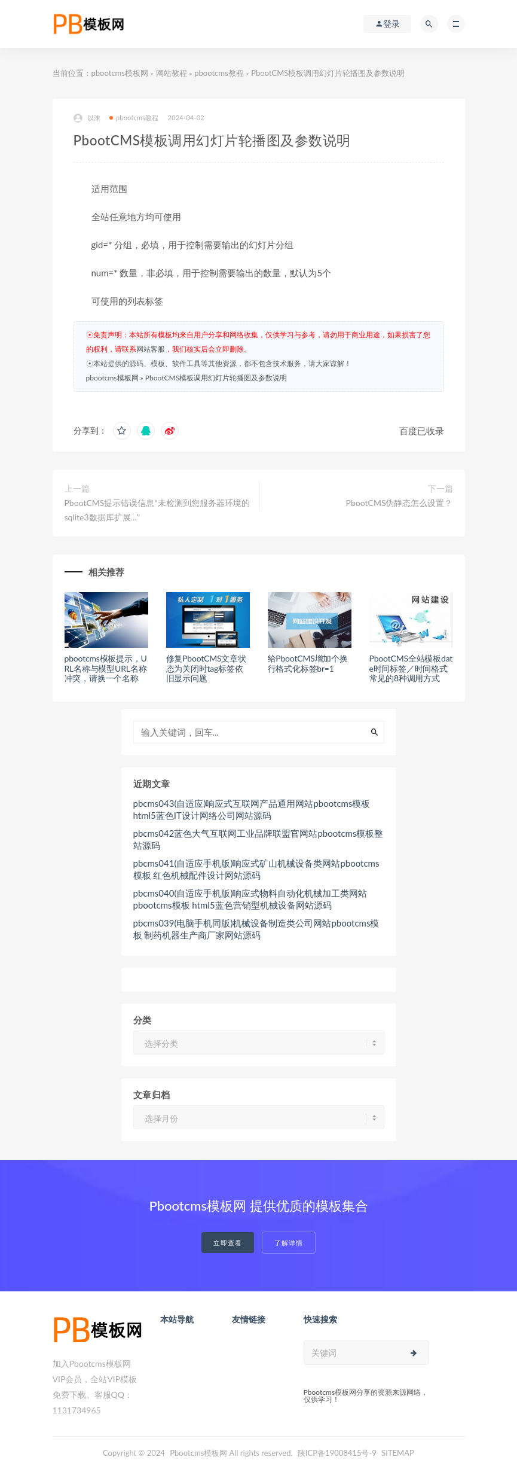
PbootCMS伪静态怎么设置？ (399, 503)
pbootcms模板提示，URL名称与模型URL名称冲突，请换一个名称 (106, 668)
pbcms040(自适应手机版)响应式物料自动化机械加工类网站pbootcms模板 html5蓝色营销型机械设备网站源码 (250, 899)
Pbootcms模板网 (198, 1453)
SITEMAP (397, 1453)
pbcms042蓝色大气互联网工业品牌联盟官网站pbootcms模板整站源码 (258, 839)
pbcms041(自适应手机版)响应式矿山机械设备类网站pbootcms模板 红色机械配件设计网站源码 (256, 869)
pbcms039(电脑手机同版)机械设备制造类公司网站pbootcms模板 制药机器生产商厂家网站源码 (256, 929)
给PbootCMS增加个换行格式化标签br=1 (308, 663)
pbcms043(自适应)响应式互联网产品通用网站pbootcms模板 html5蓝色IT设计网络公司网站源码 (252, 809)
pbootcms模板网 (119, 73)
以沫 (87, 118)
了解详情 (288, 1243)
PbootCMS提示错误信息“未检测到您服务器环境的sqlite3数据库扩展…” (157, 510)
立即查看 (227, 1243)
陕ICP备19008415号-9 (337, 1453)
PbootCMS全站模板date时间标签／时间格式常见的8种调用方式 (411, 668)
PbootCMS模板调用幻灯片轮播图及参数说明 (216, 377)
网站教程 (171, 73)
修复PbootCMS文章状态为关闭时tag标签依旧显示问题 (206, 668)
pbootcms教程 (218, 73)
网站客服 (150, 349)
